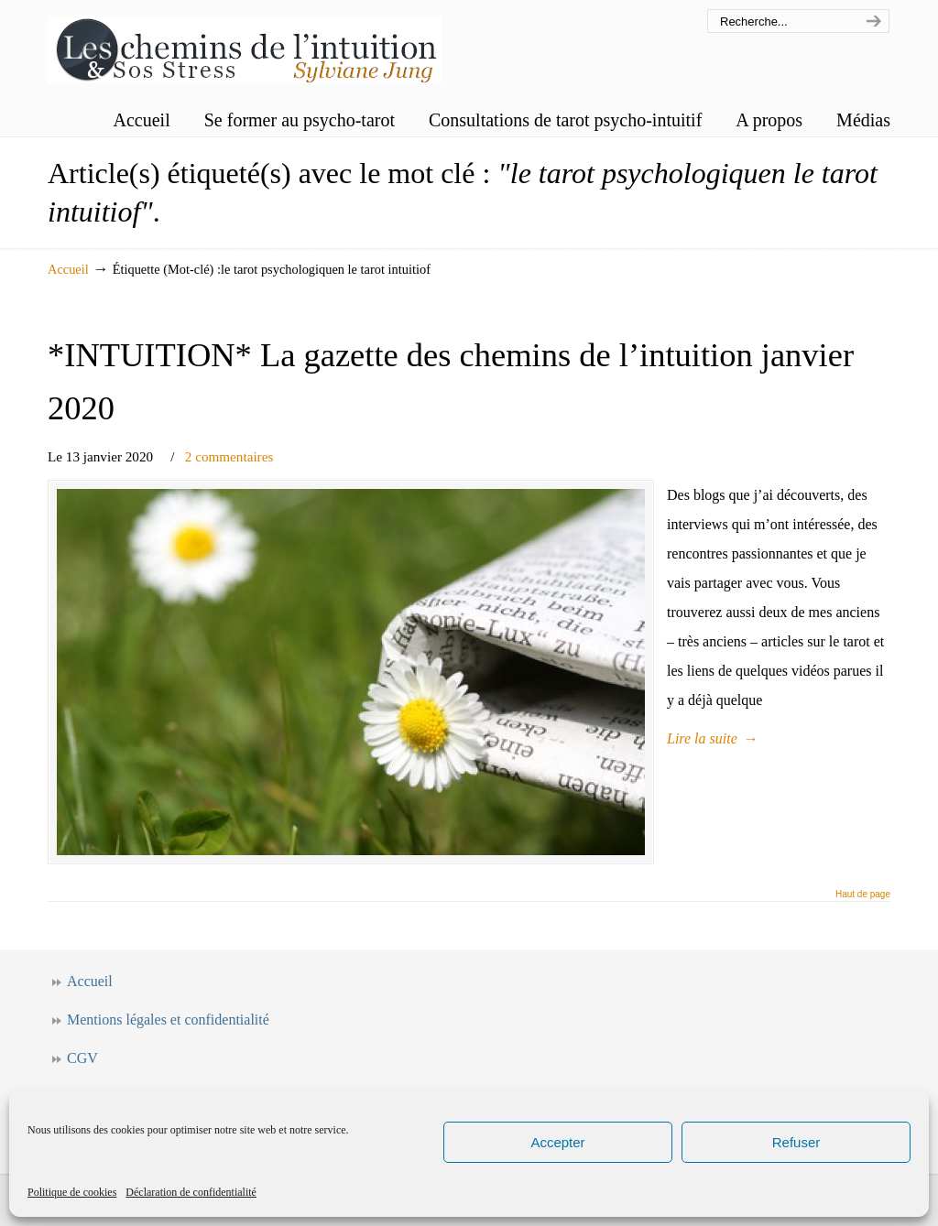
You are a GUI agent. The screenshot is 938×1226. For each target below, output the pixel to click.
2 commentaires (229, 456)
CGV (82, 1058)
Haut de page (862, 894)
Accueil (68, 269)
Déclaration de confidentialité (190, 1192)
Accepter (557, 1142)
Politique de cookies (71, 1192)
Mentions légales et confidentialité (168, 1019)
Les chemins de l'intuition (245, 44)
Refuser (796, 1142)
